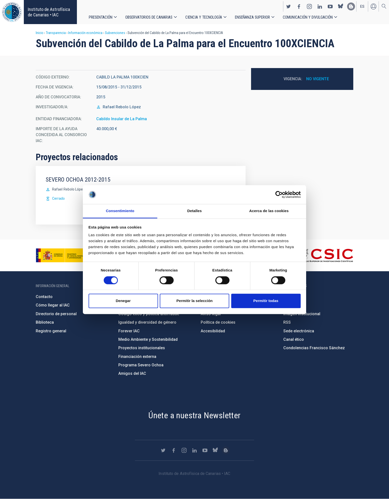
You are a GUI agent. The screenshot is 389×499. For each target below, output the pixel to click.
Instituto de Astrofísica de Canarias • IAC (49, 12)
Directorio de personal (56, 313)
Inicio (39, 33)
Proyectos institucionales (141, 347)
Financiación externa (137, 356)
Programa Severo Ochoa (140, 365)
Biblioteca (45, 322)
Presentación (100, 17)
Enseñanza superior (252, 17)
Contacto (44, 296)
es (362, 6)
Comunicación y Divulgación (308, 17)
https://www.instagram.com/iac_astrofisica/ (309, 6)
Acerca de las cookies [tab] (269, 211)
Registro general (51, 331)
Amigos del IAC (132, 373)
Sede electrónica (298, 331)
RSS (287, 322)
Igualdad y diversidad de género (147, 322)
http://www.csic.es (326, 255)
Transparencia (56, 33)
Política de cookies (218, 322)
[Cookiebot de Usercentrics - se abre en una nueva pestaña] (279, 194)
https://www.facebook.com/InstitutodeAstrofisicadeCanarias (299, 6)
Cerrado (58, 198)
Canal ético (293, 339)
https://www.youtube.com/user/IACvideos (330, 6)
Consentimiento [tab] (120, 211)
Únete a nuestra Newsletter (194, 415)
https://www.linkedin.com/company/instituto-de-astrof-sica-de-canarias (320, 6)
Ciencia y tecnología (203, 17)
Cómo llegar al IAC (53, 305)
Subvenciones (115, 33)
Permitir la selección (194, 301)
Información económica (85, 33)
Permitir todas (265, 301)
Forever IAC (129, 331)
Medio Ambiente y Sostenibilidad (148, 339)
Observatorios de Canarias (148, 17)
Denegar (123, 301)
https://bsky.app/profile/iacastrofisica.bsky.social (340, 6)
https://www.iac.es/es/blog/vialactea (351, 6)
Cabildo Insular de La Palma (121, 118)
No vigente (317, 79)
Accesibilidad (213, 331)
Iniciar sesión (373, 6)
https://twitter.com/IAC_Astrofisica (288, 6)
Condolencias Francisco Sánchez (314, 347)
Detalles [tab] (194, 211)
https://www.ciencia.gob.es (63, 255)
